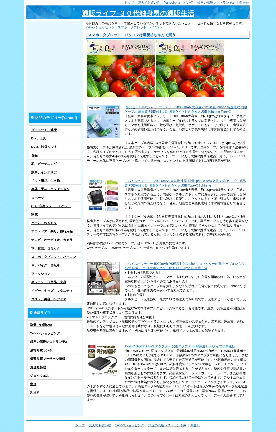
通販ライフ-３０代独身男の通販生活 (138, 13)
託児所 (35, 392)
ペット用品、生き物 (45, 180)
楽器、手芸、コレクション (50, 189)
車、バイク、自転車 (45, 265)
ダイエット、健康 (44, 130)
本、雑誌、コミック (45, 248)
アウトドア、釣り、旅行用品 (52, 231)
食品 (34, 155)
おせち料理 (38, 367)
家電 (34, 214)
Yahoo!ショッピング (178, 2)
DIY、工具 (38, 138)
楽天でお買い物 (149, 2)
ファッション (40, 273)
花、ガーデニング (44, 164)
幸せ (33, 384)
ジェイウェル (39, 375)
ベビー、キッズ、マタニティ (52, 291)
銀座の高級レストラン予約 (216, 2)
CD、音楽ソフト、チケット (51, 206)
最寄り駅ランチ (41, 350)
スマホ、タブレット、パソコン (140, 27)
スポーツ (37, 198)
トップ (129, 2)
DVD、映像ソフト (44, 147)
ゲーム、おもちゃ (44, 223)
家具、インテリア (44, 172)
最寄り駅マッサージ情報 (47, 359)
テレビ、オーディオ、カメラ (52, 240)
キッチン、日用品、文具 (48, 282)
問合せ (244, 2)
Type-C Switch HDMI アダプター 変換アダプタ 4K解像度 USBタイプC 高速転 (180, 346)
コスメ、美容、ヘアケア (48, 299)
